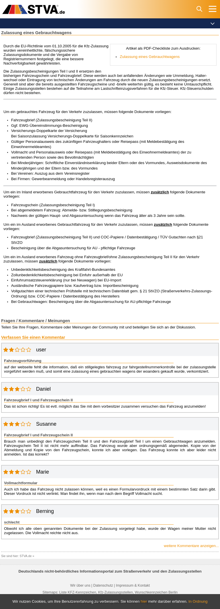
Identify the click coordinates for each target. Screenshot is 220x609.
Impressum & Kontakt (133, 585)
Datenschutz (103, 585)
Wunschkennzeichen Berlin (156, 592)
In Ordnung (198, 601)
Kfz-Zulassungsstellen (115, 592)
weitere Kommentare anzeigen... (191, 546)
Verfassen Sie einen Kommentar (33, 337)
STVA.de (26, 556)
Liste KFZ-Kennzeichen (77, 592)
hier (144, 601)
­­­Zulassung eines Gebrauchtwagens (150, 57)
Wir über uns (80, 585)
